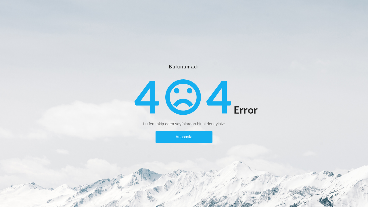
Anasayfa (184, 137)
